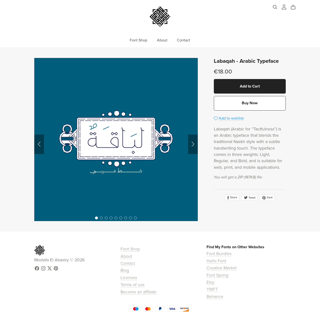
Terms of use (133, 284)
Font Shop (138, 40)
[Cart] (295, 7)
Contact (183, 40)
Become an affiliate (138, 292)
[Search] (275, 7)
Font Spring (217, 275)
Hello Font (216, 261)
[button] (39, 144)
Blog (125, 270)
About (162, 40)
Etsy (210, 282)
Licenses (129, 277)
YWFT (212, 289)
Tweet (249, 197)
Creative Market (221, 268)
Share (232, 197)
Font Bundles (219, 253)
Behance (215, 296)
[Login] (284, 6)
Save (267, 197)
